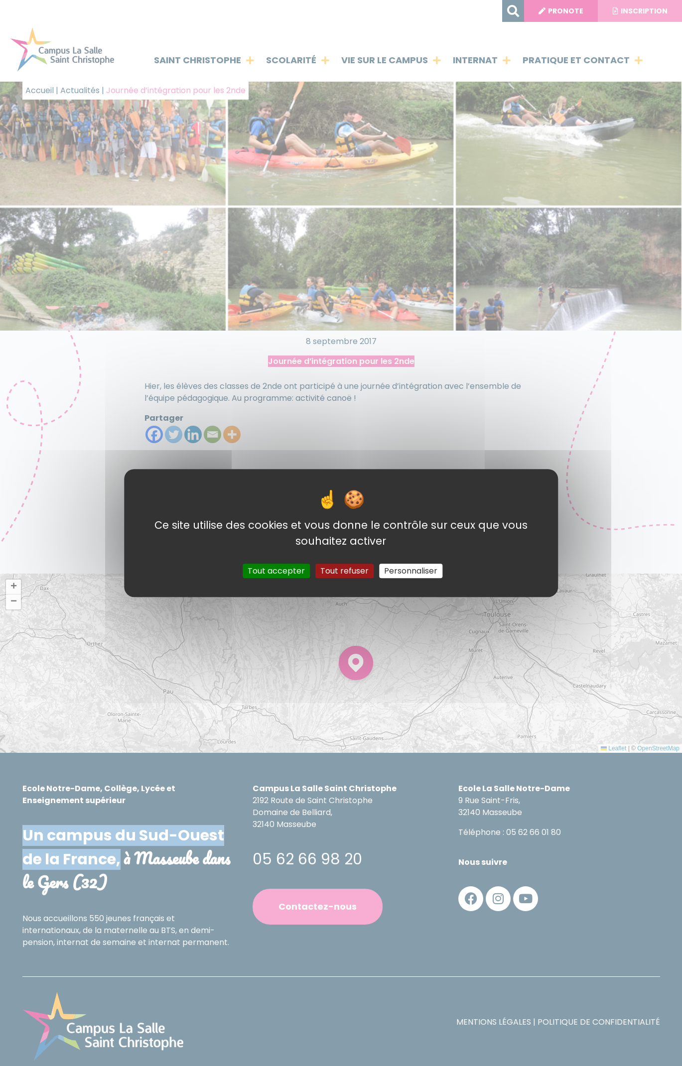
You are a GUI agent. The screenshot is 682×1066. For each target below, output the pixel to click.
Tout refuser (344, 571)
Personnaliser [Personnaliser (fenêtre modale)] (410, 571)
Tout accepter (276, 571)
